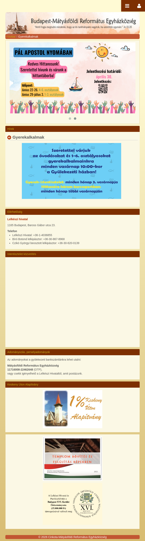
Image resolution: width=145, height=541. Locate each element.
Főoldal (10, 36)
